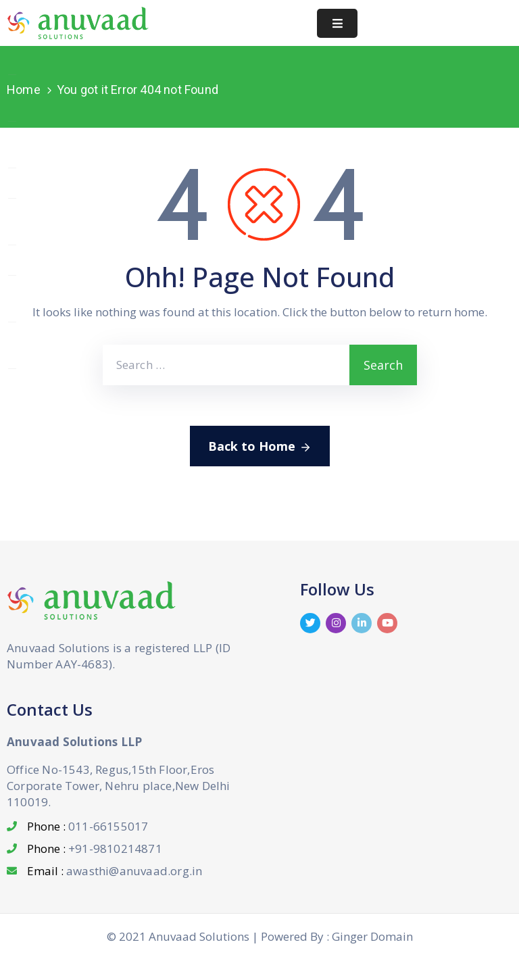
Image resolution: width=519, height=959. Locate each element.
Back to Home (260, 447)
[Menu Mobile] (337, 23)
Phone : (87, 826)
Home (24, 89)
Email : (114, 871)
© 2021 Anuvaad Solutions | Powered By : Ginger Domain (260, 936)
